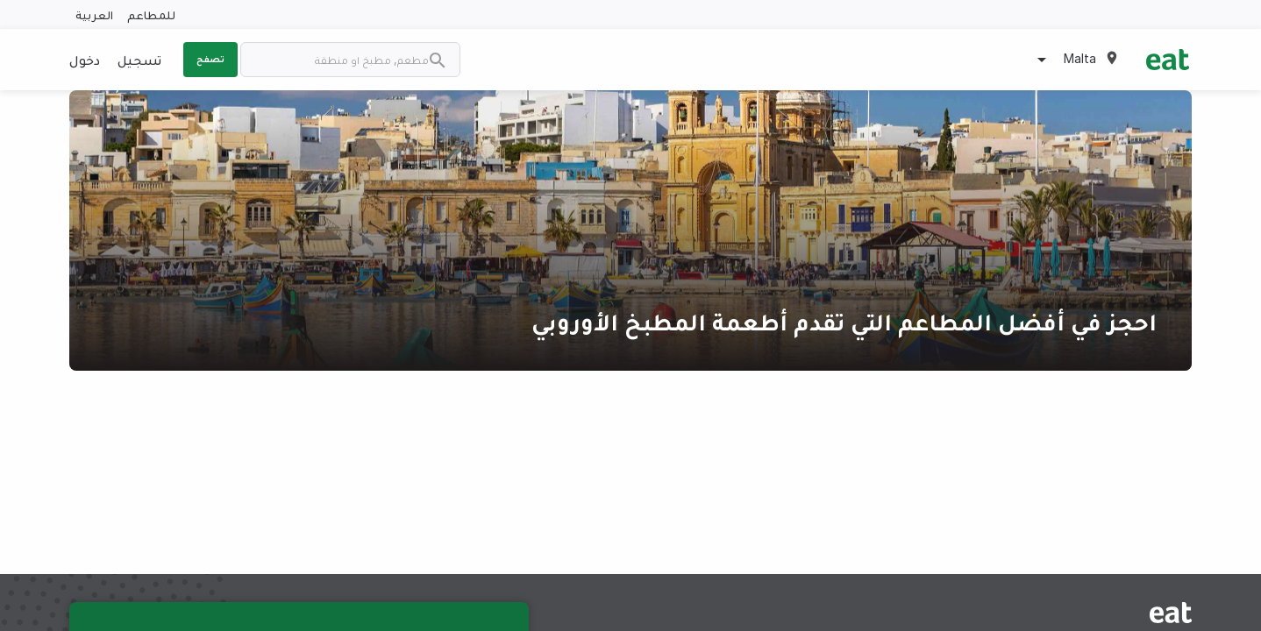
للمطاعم (151, 14)
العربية (94, 14)
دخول (84, 59)
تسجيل (139, 59)
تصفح (210, 59)
